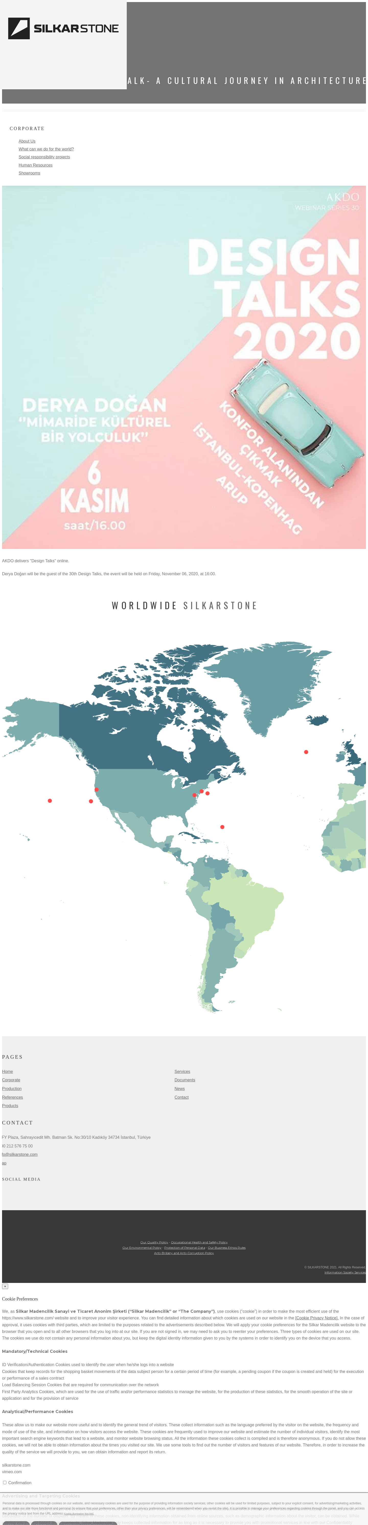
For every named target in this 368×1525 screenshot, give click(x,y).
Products (10, 1106)
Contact (182, 1097)
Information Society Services (345, 1272)
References (12, 1097)
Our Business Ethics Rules (227, 1247)
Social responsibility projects (44, 157)
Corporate (11, 1080)
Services (182, 1071)
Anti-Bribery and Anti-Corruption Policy (184, 1253)
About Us (27, 141)
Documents (185, 1080)
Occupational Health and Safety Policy (199, 1242)
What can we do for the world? (46, 149)
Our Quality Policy (154, 1242)
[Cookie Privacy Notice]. (317, 1318)
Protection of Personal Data (184, 1247)
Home (7, 1071)
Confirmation (19, 1483)
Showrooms (29, 173)
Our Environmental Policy (142, 1247)
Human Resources (36, 165)
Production (12, 1088)
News (180, 1088)
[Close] (5, 1286)
